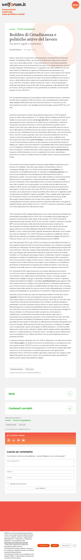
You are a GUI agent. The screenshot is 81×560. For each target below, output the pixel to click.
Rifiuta (50, 541)
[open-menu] (75, 5)
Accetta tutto (36, 541)
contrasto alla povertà (16, 372)
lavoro (27, 372)
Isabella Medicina (16, 48)
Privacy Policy (23, 484)
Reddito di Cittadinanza (38, 372)
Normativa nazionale (18, 368)
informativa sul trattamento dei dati (14, 539)
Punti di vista (33, 368)
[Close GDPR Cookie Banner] (74, 541)
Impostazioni (64, 541)
